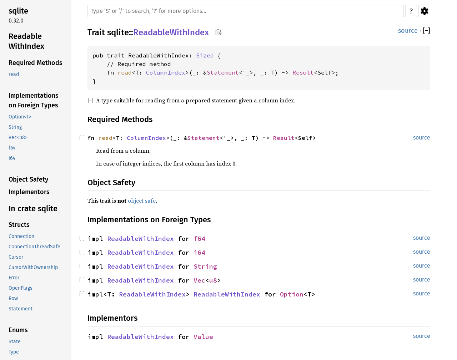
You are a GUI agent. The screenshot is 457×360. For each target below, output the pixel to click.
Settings (424, 11)
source (408, 31)
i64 (199, 252)
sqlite (118, 32)
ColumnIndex (165, 72)
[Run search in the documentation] (245, 11)
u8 (213, 280)
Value (203, 337)
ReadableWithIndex (171, 32)
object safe (142, 200)
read (124, 72)
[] (426, 31)
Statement (223, 72)
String (205, 266)
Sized (205, 55)
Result (303, 72)
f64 (199, 238)
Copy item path (218, 32)
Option (291, 294)
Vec (199, 280)
